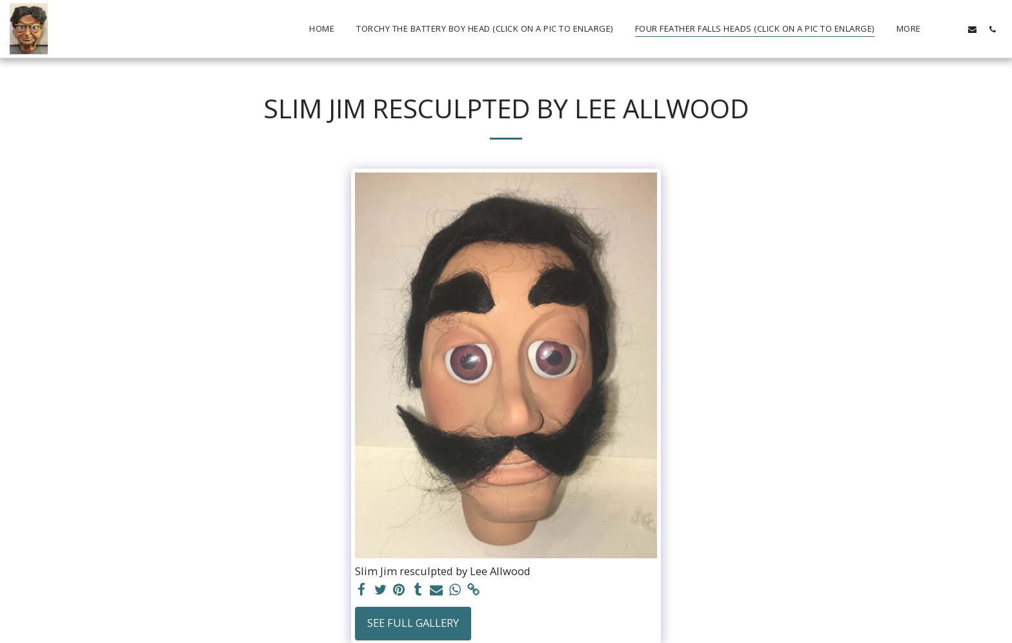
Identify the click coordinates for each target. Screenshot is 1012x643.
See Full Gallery (413, 622)
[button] (952, 29)
